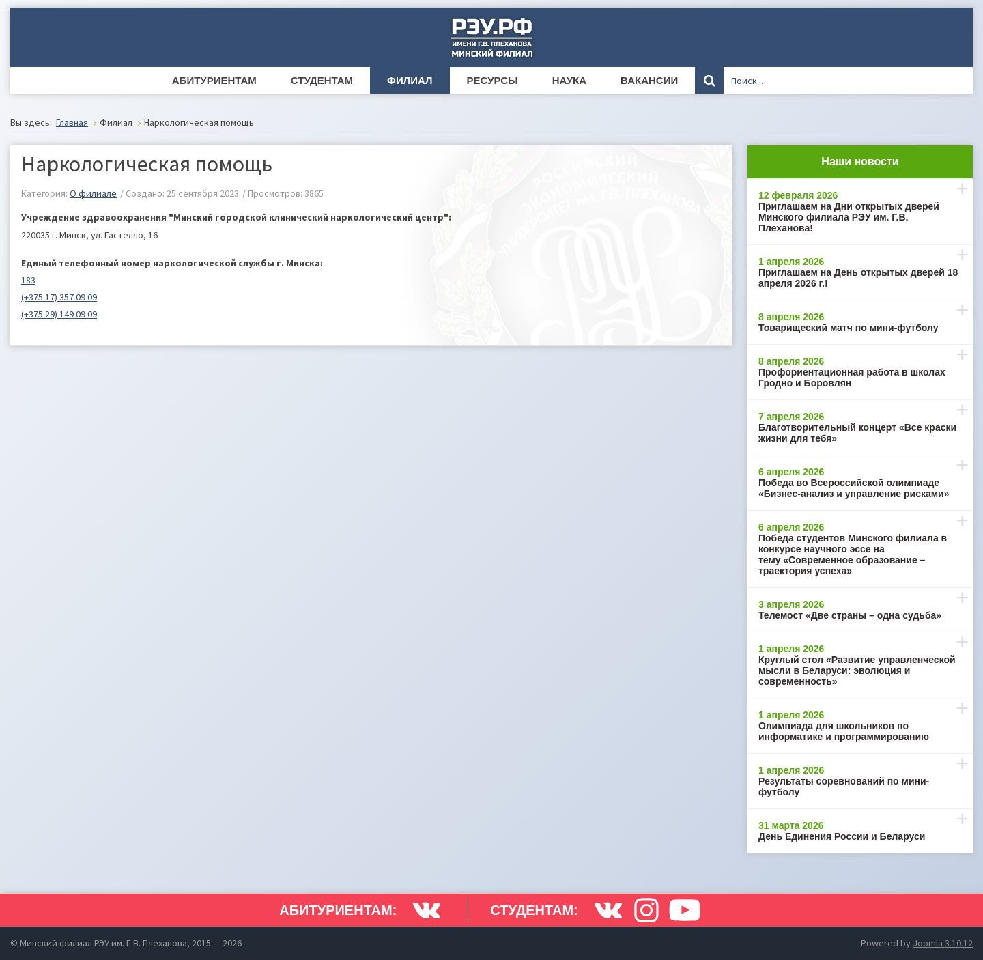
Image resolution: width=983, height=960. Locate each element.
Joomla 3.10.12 (943, 943)
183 (28, 280)
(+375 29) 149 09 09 (59, 314)
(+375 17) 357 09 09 (59, 297)
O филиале (93, 193)
